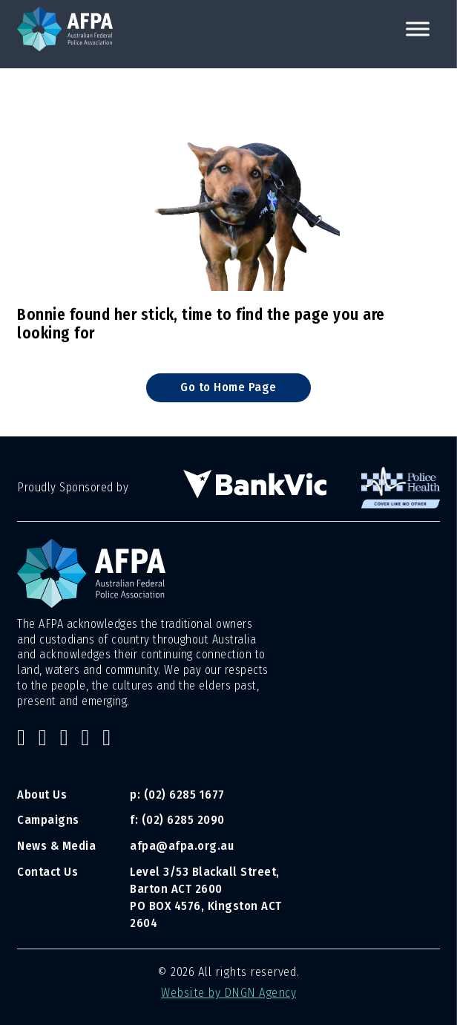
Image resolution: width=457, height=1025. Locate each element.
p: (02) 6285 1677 (179, 794)
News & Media (56, 846)
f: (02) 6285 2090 (177, 820)
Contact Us (47, 872)
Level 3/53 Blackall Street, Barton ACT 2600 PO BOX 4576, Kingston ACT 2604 (206, 897)
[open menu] (417, 29)
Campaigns (48, 820)
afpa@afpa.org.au (182, 846)
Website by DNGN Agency (228, 993)
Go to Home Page (228, 387)
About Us (42, 794)
